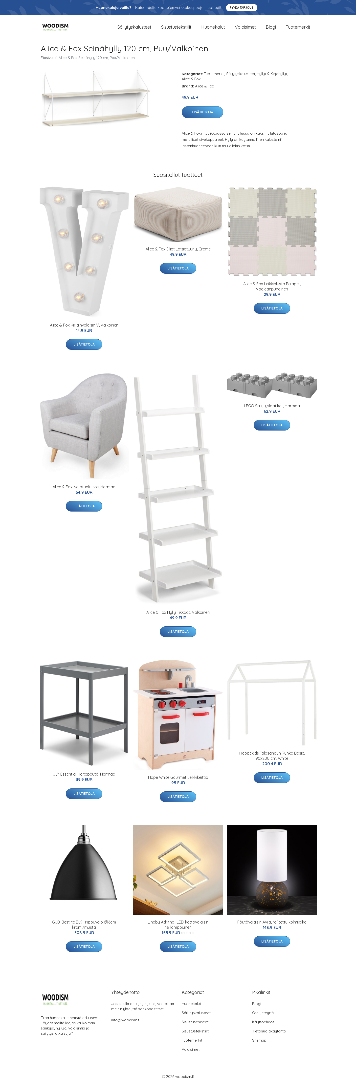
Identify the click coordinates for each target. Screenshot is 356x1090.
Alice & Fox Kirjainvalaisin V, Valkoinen (84, 330)
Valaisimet (245, 29)
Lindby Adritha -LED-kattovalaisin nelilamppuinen (178, 930)
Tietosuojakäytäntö (269, 1036)
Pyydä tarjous (241, 7)
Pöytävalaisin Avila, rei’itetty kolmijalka (272, 927)
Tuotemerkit (298, 29)
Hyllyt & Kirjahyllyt (272, 78)
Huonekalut (213, 29)
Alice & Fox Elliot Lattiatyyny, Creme (178, 253)
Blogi (271, 29)
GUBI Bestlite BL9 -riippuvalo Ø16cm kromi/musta (84, 930)
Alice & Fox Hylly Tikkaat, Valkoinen (178, 617)
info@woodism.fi (125, 1025)
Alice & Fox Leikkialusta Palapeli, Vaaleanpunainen (272, 291)
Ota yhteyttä (263, 1017)
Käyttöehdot (263, 1027)
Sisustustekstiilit (176, 29)
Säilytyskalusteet (134, 29)
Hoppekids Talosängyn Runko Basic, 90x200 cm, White (272, 761)
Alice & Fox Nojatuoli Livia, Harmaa (84, 491)
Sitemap (259, 1045)
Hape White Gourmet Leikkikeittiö (178, 782)
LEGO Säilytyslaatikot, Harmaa (272, 410)
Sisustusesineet (195, 1027)
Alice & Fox (191, 84)
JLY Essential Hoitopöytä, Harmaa (84, 779)
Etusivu (47, 62)
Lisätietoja (202, 117)
